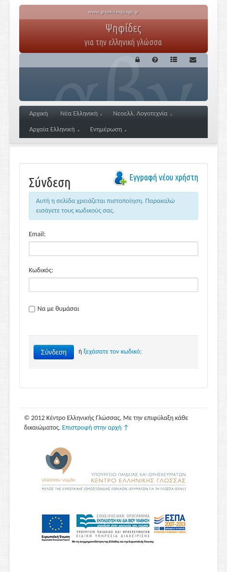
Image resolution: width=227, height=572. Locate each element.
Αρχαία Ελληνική (54, 129)
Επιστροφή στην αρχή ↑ (95, 427)
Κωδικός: (41, 270)
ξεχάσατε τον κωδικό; (113, 351)
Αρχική (38, 113)
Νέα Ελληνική (81, 113)
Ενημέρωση (108, 129)
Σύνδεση (54, 352)
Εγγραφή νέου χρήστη (163, 177)
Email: (37, 234)
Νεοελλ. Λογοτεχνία (142, 113)
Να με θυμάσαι (54, 309)
